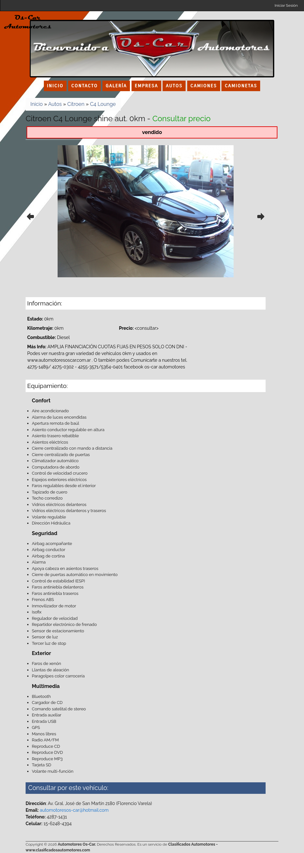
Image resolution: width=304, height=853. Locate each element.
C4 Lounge (103, 104)
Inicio (36, 104)
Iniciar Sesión (286, 5)
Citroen (75, 104)
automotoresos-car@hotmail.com (74, 810)
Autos (55, 104)
